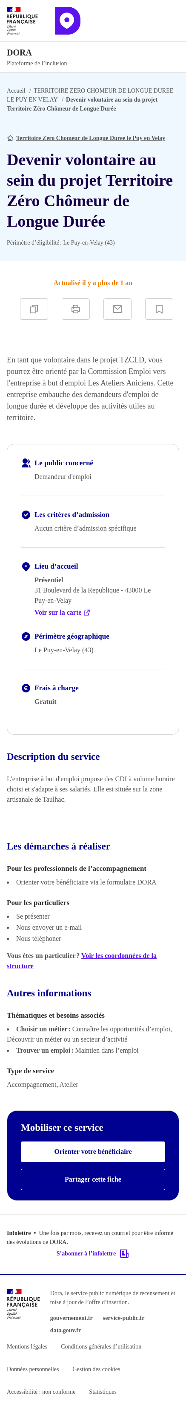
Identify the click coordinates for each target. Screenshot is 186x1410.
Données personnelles (33, 1369)
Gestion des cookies (96, 1369)
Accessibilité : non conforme (41, 1392)
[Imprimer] (76, 309)
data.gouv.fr (65, 1330)
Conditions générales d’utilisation (101, 1346)
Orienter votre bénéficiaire (93, 1151)
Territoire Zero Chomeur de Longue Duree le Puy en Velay (90, 138)
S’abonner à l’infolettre (93, 1254)
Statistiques (103, 1392)
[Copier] (34, 309)
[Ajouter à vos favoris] (159, 309)
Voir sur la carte (62, 612)
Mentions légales (27, 1346)
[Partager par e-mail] (117, 309)
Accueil (16, 91)
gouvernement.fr (71, 1318)
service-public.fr (124, 1318)
